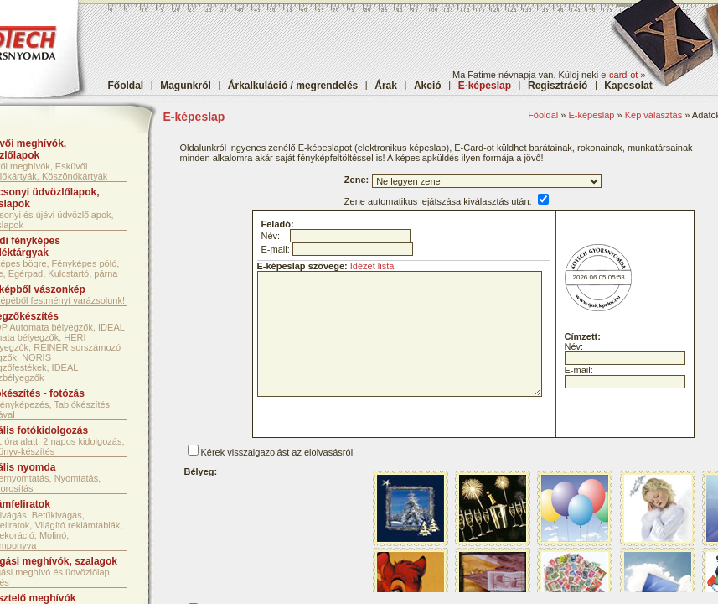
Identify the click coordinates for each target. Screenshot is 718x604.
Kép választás (653, 115)
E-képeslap (591, 115)
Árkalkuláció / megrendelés (293, 85)
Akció (428, 85)
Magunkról (185, 85)
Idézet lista (372, 266)
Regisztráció (557, 85)
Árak (385, 85)
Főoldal (126, 85)
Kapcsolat (628, 85)
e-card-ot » (623, 75)
